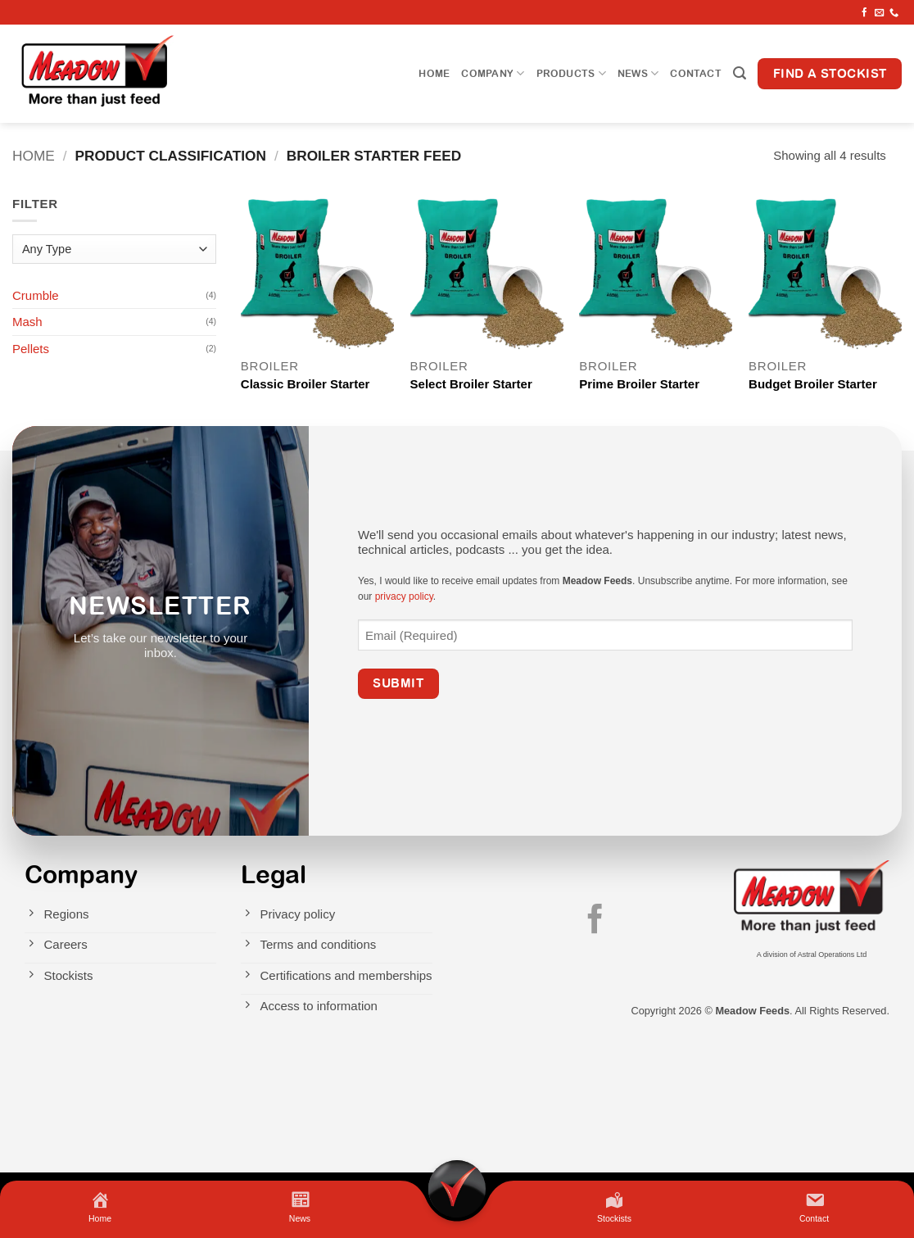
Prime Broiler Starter (639, 384)
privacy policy (404, 596)
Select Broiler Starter (471, 384)
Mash (27, 322)
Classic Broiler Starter (305, 384)
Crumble (35, 295)
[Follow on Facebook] (864, 13)
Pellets (30, 349)
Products (571, 73)
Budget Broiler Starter (813, 384)
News (638, 73)
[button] (739, 73)
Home (434, 73)
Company (492, 73)
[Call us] (893, 13)
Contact (696, 73)
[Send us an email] (879, 13)
